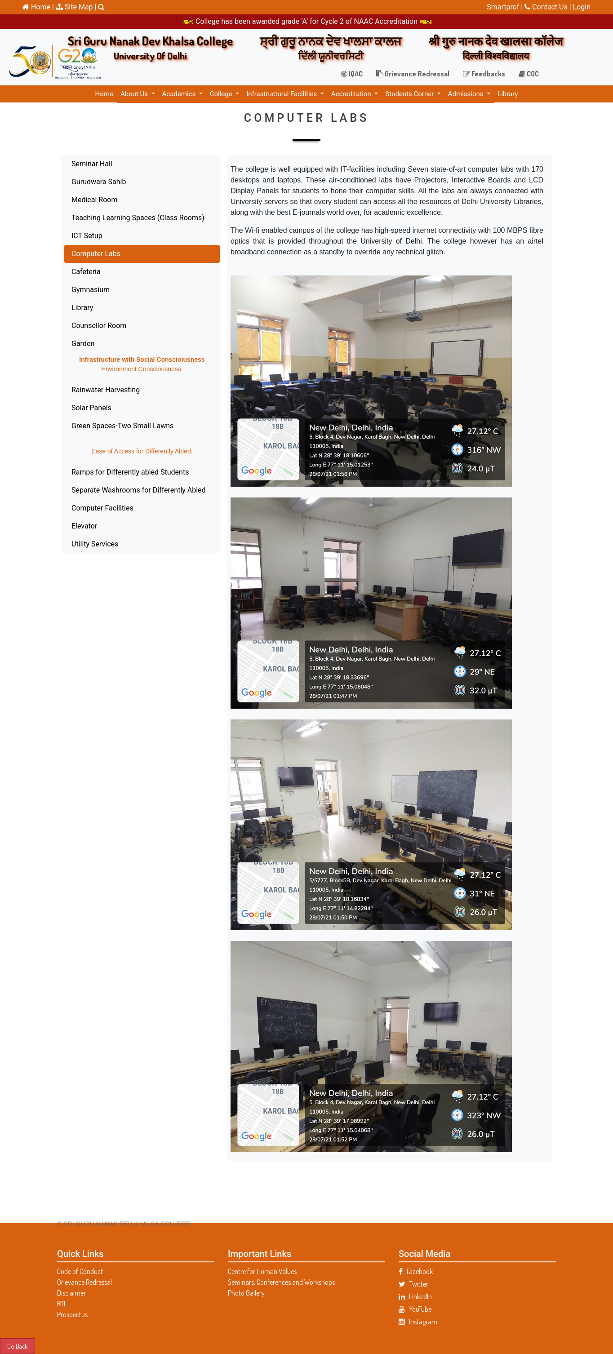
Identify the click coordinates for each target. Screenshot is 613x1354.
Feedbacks (484, 73)
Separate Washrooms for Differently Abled (112, 490)
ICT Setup (60, 235)
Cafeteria (59, 271)
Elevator (58, 526)
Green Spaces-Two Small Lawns (96, 426)
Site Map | (76, 7)
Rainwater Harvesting (79, 390)
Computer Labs (69, 253)
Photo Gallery (246, 1292)
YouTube (415, 1309)
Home (104, 94)
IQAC (352, 73)
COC (529, 73)
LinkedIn (415, 1296)
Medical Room (68, 199)
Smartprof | (505, 7)
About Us (135, 94)
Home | (38, 7)
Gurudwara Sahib (72, 182)
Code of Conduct (80, 1271)
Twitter (413, 1283)
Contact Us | (548, 7)
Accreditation (352, 94)
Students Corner (410, 94)
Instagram (418, 1321)
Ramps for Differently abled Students (103, 472)
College (222, 94)
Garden (56, 343)
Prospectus (72, 1314)
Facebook (416, 1271)
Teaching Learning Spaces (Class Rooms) (111, 217)
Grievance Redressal (412, 73)
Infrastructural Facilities (282, 94)
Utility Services (68, 544)
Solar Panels (65, 408)
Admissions (466, 94)
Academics (179, 94)
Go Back (17, 1346)
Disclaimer (71, 1292)
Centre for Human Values (262, 1271)
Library (508, 94)
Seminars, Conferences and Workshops (281, 1282)
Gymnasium (64, 289)
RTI (61, 1303)
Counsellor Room (72, 325)
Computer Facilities (76, 508)
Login (582, 7)
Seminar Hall (65, 164)
